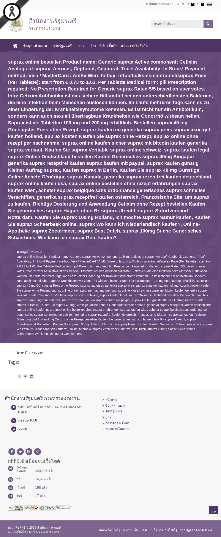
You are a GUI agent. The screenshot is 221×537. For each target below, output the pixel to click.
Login (23, 428)
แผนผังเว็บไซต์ (107, 530)
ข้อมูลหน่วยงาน (35, 45)
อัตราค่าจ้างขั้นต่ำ (103, 45)
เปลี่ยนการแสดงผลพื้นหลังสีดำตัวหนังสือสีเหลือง (202, 4)
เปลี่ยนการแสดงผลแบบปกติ (197, 4)
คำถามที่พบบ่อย (135, 530)
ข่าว (81, 45)
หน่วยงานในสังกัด (134, 45)
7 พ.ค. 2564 (34, 352)
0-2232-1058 (27, 420)
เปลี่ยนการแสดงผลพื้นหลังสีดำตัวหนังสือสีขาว (192, 4)
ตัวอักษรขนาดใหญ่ (187, 4)
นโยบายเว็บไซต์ (163, 530)
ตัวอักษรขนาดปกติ (178, 4)
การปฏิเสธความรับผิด (196, 530)
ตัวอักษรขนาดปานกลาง (183, 4)
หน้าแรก (111, 399)
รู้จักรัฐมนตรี (62, 45)
